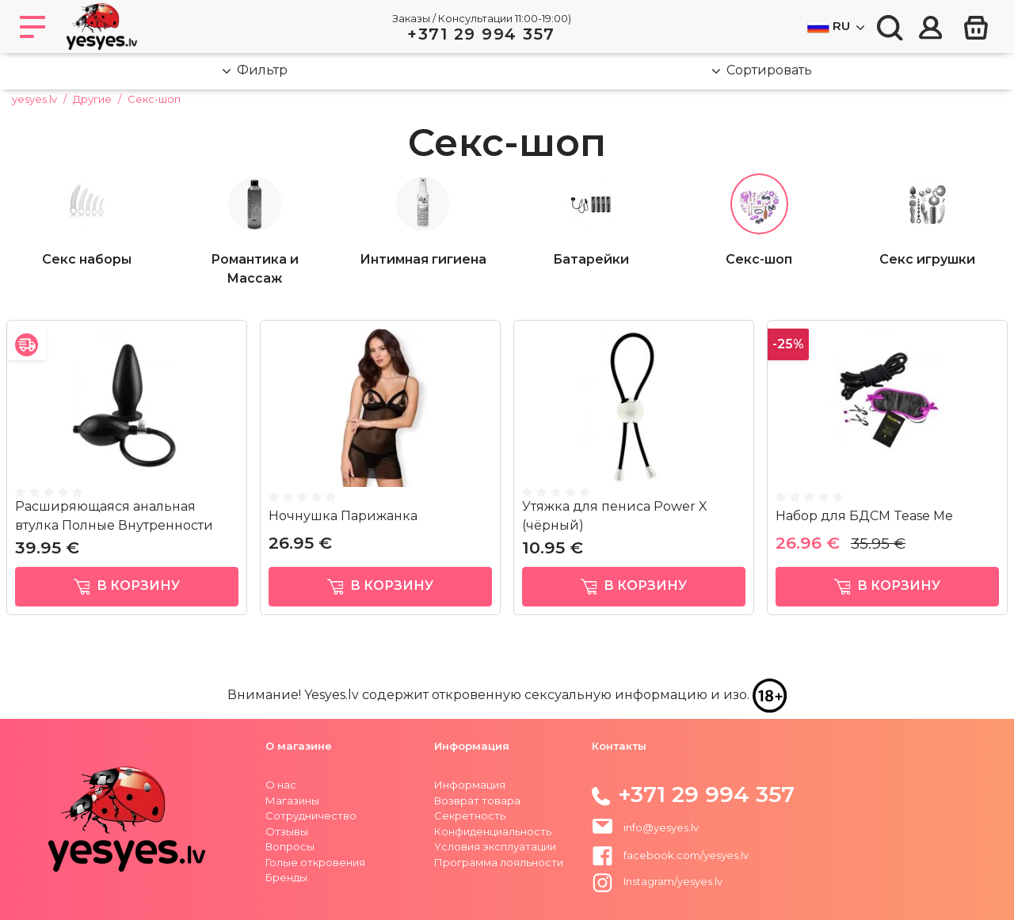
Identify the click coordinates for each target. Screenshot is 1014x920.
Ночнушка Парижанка (343, 515)
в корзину (127, 586)
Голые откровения (315, 862)
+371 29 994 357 (481, 34)
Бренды (286, 877)
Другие (92, 99)
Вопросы (289, 846)
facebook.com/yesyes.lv (670, 855)
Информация (469, 784)
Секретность (469, 815)
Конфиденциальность (492, 831)
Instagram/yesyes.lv (657, 881)
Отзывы (286, 831)
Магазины (292, 800)
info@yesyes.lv (661, 827)
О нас (280, 784)
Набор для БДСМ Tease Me (864, 515)
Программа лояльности (498, 862)
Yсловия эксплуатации (495, 846)
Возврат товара (477, 800)
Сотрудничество (310, 815)
